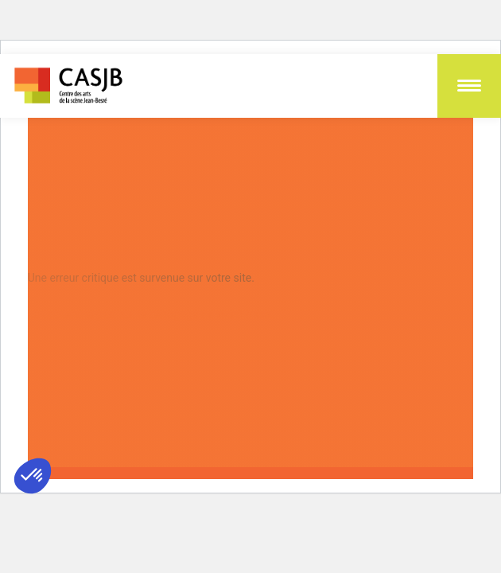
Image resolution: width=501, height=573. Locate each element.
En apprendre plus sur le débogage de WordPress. (151, 314)
